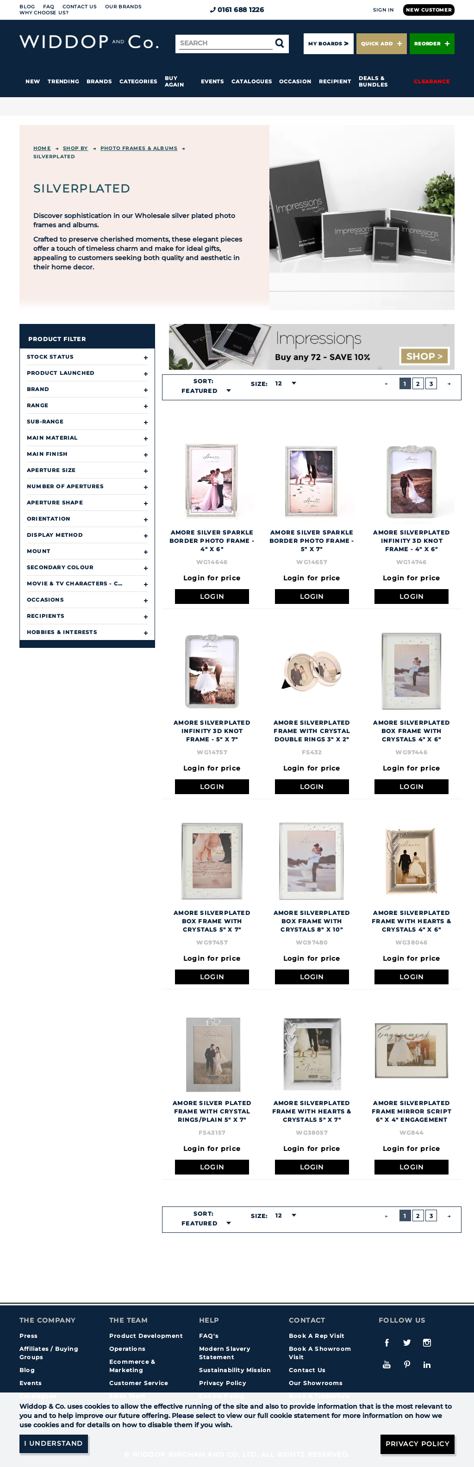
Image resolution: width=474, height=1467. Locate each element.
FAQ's (208, 1335)
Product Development (146, 1335)
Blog (27, 7)
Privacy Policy (222, 1383)
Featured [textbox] (199, 390)
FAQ (48, 7)
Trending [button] (63, 81)
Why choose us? (44, 13)
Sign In (383, 10)
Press (28, 1335)
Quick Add (381, 44)
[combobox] (203, 391)
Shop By (75, 148)
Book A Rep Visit (316, 1335)
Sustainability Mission (235, 1370)
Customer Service (138, 1383)
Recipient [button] (335, 81)
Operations (127, 1348)
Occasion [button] (295, 81)
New (32, 81)
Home (42, 148)
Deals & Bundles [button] (373, 81)
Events (213, 81)
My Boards (325, 44)
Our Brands (123, 7)
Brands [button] (99, 81)
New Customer (429, 10)
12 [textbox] (278, 383)
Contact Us (79, 7)
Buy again (174, 81)
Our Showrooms (316, 1383)
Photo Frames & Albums (138, 148)
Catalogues (251, 81)
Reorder (432, 44)
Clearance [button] (432, 81)
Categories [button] (138, 81)
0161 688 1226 (237, 9)
